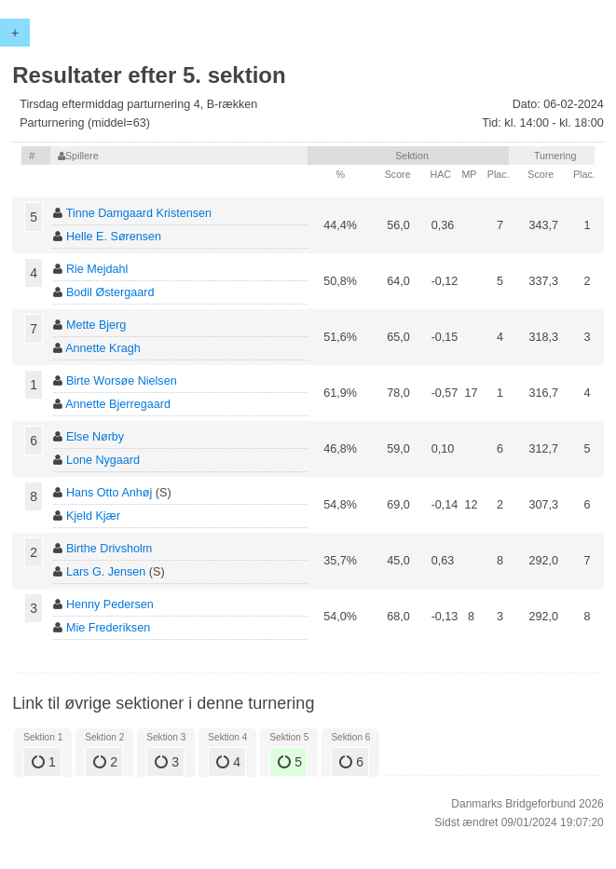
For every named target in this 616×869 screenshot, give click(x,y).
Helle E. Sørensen (113, 236)
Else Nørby (95, 436)
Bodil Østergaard (110, 292)
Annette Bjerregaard (118, 404)
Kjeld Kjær (93, 516)
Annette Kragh (103, 348)
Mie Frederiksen (108, 627)
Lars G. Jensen (105, 571)
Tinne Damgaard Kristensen (139, 213)
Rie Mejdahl (97, 269)
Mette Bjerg (96, 325)
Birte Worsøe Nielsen (121, 380)
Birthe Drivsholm (109, 548)
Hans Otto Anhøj (109, 492)
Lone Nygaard (103, 460)
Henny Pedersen (110, 604)
